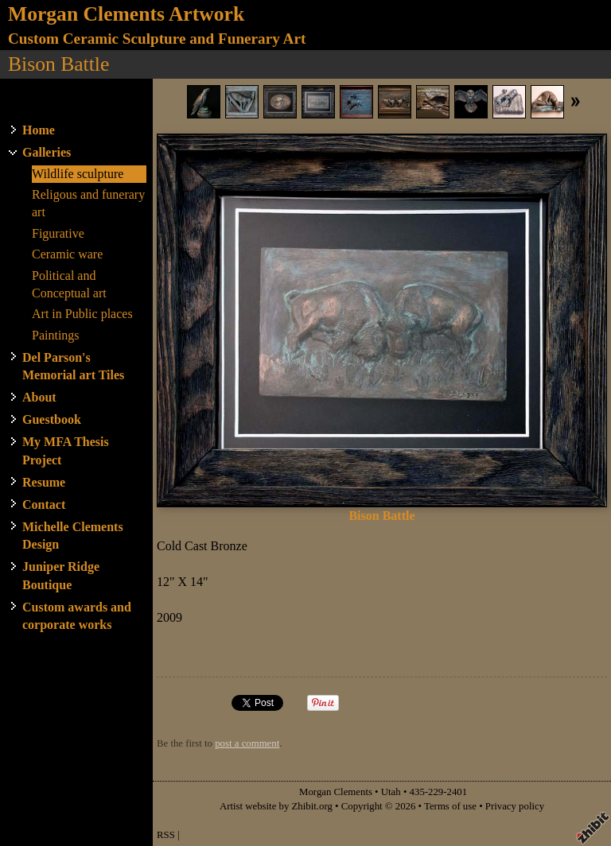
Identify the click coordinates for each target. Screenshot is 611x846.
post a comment (247, 743)
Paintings (56, 335)
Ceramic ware (67, 254)
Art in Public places (82, 313)
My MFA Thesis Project (65, 450)
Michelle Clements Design (72, 535)
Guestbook (51, 419)
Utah (391, 791)
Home (38, 130)
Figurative (58, 233)
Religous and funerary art (88, 203)
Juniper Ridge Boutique (60, 575)
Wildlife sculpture (77, 173)
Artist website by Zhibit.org (276, 806)
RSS (166, 834)
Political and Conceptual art (69, 284)
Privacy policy (514, 806)
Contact (43, 504)
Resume (43, 482)
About (39, 397)
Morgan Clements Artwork (126, 13)
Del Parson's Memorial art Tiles (73, 366)
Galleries (46, 152)
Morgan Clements (335, 791)
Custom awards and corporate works (76, 615)
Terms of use (450, 806)
